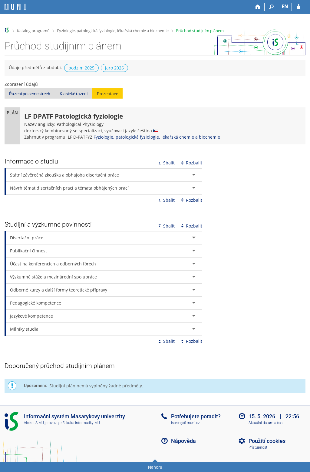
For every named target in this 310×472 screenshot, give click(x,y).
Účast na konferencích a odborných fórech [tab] (53, 264)
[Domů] (258, 7)
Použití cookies (267, 441)
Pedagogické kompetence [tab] (35, 303)
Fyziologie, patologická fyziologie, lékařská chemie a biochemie (113, 30)
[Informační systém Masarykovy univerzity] (15, 7)
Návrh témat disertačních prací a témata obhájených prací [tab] (69, 188)
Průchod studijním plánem (200, 30)
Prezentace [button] (107, 93)
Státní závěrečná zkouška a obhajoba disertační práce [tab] (64, 175)
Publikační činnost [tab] (28, 251)
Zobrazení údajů (21, 84)
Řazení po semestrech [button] (29, 93)
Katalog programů (33, 30)
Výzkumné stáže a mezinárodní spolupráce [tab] (53, 277)
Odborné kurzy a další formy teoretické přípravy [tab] (58, 290)
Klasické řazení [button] (73, 93)
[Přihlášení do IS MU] (298, 7)
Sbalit (166, 163)
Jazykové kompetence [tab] (31, 316)
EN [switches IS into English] (285, 6)
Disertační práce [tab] (26, 238)
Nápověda (183, 441)
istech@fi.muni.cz (185, 423)
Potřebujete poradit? (196, 416)
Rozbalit (191, 163)
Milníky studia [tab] (24, 329)
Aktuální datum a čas (265, 423)
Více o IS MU (34, 423)
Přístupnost (258, 447)
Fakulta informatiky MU (81, 423)
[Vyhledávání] (271, 7)
